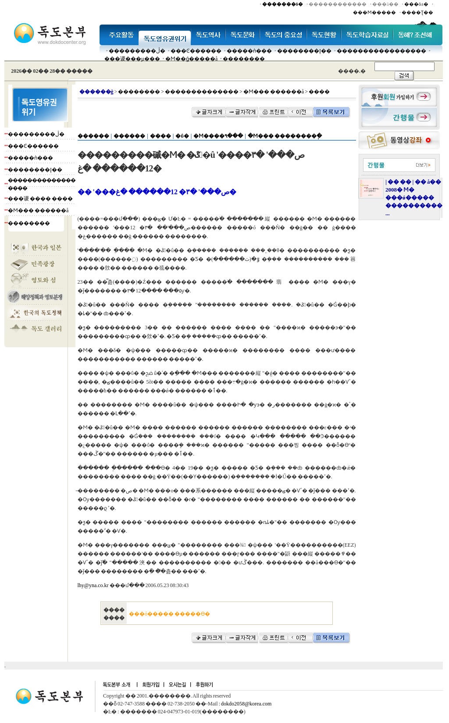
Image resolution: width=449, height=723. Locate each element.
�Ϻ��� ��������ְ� (285, 136)
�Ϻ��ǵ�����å (191, 59)
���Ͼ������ (196, 51)
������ (93, 136)
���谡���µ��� (132, 59)
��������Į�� (304, 51)
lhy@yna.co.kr (93, 585)
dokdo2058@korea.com (246, 704)
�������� (244, 59)
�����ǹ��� (249, 51)
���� (160, 136)
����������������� (381, 51)
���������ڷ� (137, 51)
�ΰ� (182, 136)
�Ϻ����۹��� (218, 136)
